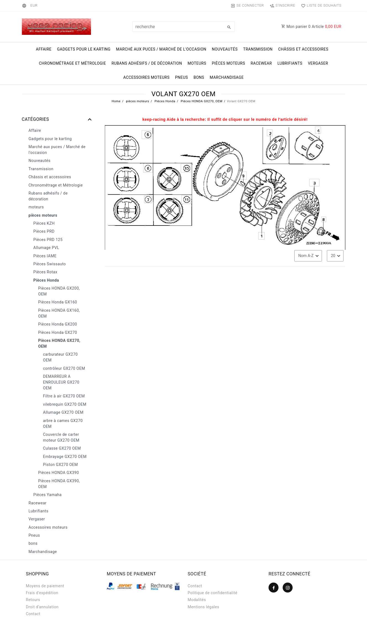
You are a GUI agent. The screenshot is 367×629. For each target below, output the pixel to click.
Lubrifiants (289, 63)
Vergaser (318, 63)
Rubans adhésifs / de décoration (146, 63)
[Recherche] (229, 27)
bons (199, 77)
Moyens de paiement (45, 586)
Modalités (197, 599)
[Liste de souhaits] (320, 5)
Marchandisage (227, 77)
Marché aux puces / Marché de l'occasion (161, 49)
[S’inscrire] (282, 5)
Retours (33, 599)
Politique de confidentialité (213, 593)
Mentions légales (203, 607)
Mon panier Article (311, 26)
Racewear (261, 63)
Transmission (258, 49)
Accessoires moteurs (146, 77)
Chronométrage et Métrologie (72, 63)
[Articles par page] (335, 255)
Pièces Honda (164, 101)
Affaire (43, 49)
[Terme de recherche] (183, 27)
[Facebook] (273, 588)
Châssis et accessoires (303, 49)
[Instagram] (288, 588)
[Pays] (25, 5)
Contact (33, 614)
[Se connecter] (247, 5)
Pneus (181, 77)
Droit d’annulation (42, 607)
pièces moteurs (228, 63)
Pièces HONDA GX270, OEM (201, 101)
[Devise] (34, 5)
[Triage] (308, 255)
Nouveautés (225, 49)
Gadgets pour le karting (83, 49)
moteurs (197, 63)
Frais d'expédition (42, 593)
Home (116, 101)
